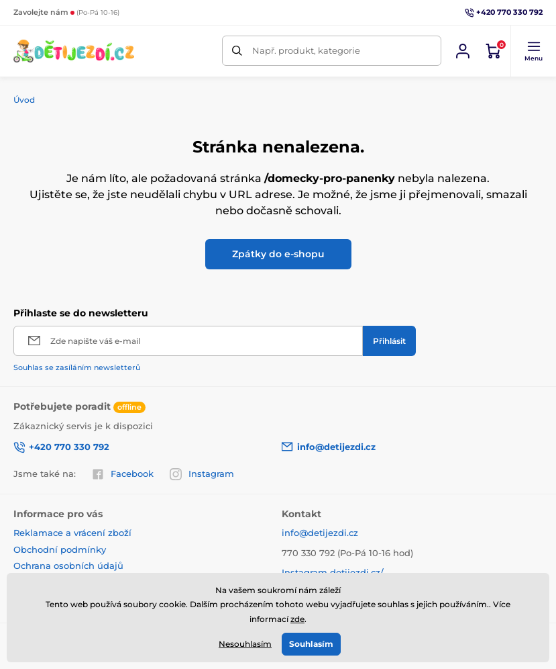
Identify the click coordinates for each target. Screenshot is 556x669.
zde (297, 619)
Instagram (202, 474)
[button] (533, 51)
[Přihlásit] (389, 341)
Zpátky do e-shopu (278, 254)
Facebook (123, 474)
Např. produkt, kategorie (306, 50)
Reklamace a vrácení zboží (72, 532)
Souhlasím (311, 644)
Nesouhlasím (245, 644)
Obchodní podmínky (59, 549)
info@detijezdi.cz (320, 532)
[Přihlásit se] (463, 51)
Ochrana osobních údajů (68, 565)
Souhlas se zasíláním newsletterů (76, 367)
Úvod (24, 100)
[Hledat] (237, 51)
